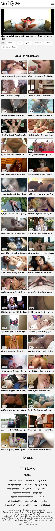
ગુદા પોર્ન (28, 43)
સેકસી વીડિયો (30, 481)
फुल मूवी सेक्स (37, 493)
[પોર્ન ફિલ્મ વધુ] (52, 4)
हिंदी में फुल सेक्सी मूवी (14, 485)
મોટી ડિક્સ (48, 43)
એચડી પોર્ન (11, 43)
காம (35, 505)
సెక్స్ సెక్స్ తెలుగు (45, 505)
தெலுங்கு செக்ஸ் (10, 505)
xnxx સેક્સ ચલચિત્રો (9, 47)
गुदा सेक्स (44, 501)
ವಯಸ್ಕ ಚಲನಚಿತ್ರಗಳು (41, 489)
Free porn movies (15, 481)
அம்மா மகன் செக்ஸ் (31, 501)
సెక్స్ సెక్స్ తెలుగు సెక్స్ (41, 485)
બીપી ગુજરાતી (26, 489)
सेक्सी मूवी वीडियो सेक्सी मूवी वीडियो (22, 497)
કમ (20, 43)
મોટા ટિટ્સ (38, 43)
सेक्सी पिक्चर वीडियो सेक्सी (21, 493)
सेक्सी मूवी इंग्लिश (13, 489)
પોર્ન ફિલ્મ (21, 524)
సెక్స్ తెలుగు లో (42, 481)
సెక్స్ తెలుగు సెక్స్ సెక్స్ (25, 505)
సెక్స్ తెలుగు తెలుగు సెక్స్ (15, 501)
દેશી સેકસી (28, 485)
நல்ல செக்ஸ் (40, 497)
